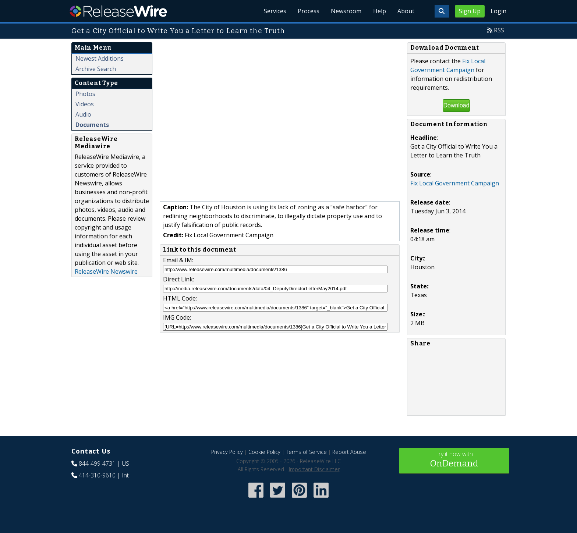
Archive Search (95, 69)
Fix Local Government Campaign (454, 183)
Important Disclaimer (314, 469)
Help (378, 11)
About (405, 11)
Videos (84, 104)
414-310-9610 (97, 475)
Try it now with (454, 460)
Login (498, 11)
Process (307, 11)
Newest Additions (99, 58)
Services (273, 11)
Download (456, 105)
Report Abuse (349, 451)
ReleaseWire (118, 11)
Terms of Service (306, 451)
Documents (92, 125)
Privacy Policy (227, 451)
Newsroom (345, 11)
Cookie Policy (264, 451)
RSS (499, 30)
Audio (83, 114)
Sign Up (470, 11)
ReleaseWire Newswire (106, 271)
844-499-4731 (97, 463)
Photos (85, 94)
